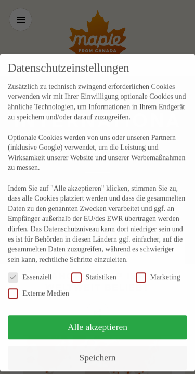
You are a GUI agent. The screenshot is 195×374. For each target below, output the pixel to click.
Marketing (158, 267)
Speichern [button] (98, 347)
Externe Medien (38, 283)
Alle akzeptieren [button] (97, 317)
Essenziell (30, 267)
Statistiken (93, 267)
